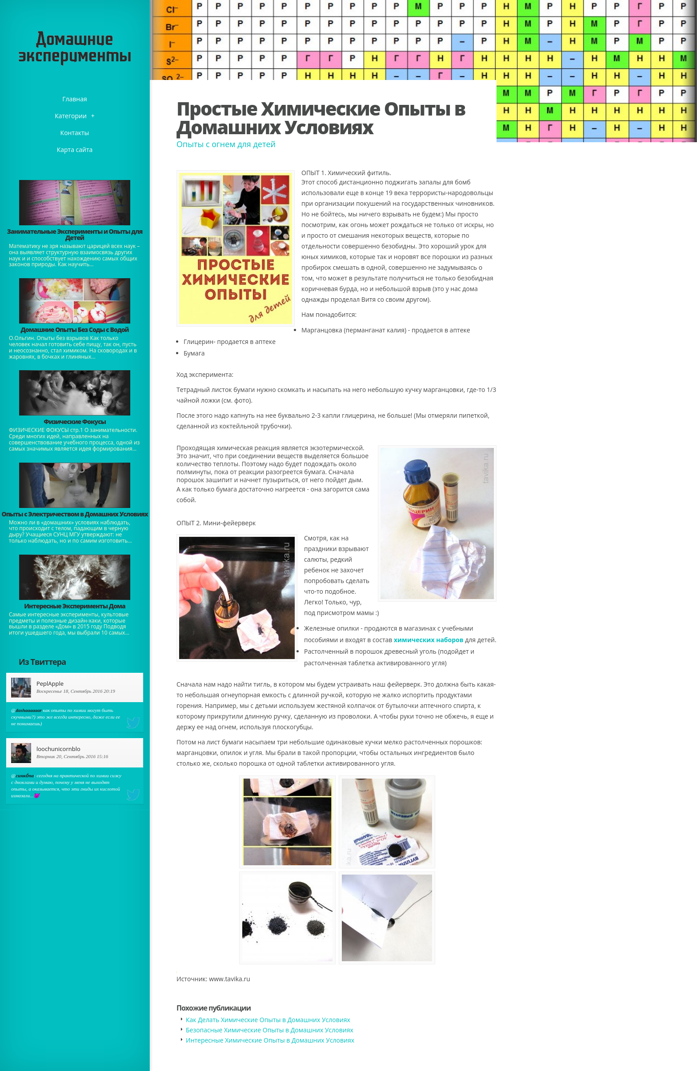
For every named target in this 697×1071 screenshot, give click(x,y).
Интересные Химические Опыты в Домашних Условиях (270, 1040)
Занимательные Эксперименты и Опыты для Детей (74, 234)
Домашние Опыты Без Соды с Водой (74, 329)
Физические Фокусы (75, 421)
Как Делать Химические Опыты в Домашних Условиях (268, 1019)
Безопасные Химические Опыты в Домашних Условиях (269, 1030)
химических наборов (429, 639)
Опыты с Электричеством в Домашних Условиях (74, 514)
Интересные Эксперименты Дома (74, 606)
